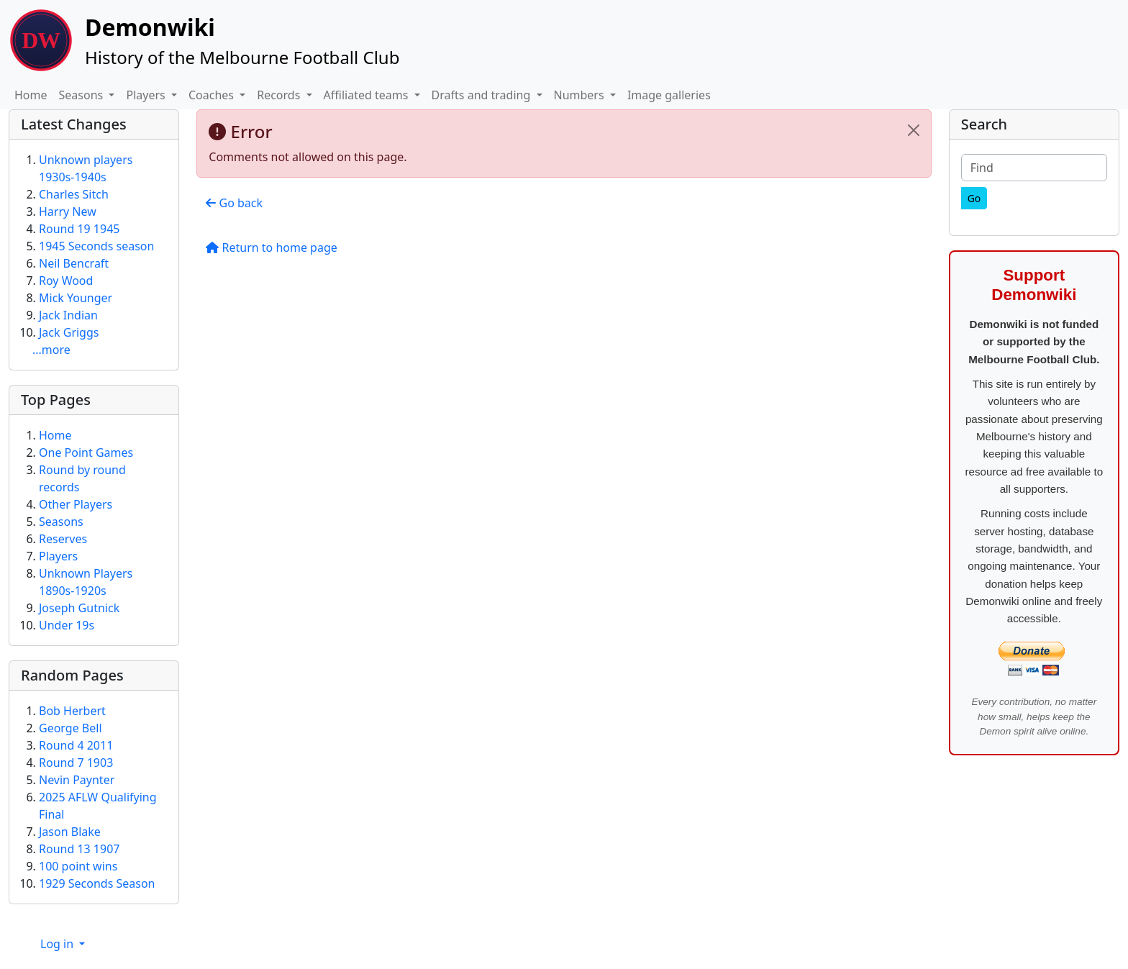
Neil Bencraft (74, 263)
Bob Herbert (72, 711)
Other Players (75, 504)
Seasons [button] (82, 95)
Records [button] (280, 95)
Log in (58, 944)
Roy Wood (66, 280)
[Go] (974, 198)
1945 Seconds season (96, 246)
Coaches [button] (212, 95)
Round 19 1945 (79, 229)
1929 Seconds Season (97, 883)
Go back (234, 203)
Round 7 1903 (76, 762)
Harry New (67, 211)
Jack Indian (68, 315)
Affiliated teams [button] (367, 95)
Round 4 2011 (76, 745)
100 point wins (78, 866)
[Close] (913, 130)
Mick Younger (75, 298)
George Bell (70, 728)
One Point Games (86, 452)
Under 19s (66, 625)
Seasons (61, 521)
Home (30, 95)
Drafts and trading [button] (483, 95)
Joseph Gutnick (79, 608)
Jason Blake (70, 832)
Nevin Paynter (76, 780)
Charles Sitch (74, 194)
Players (58, 556)
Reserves (63, 539)
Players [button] (147, 95)
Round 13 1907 (79, 849)
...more (51, 350)
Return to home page (271, 247)
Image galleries (669, 95)
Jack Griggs (69, 332)
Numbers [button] (580, 95)
